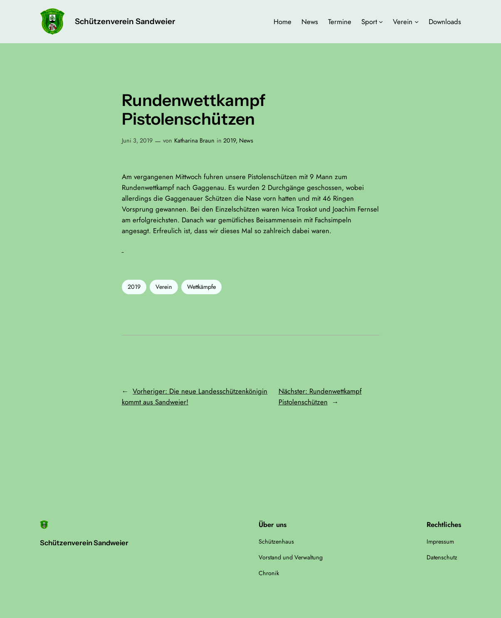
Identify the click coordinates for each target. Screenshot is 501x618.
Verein (163, 287)
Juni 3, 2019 (137, 140)
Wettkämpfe (201, 287)
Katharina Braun (194, 140)
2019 (229, 140)
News (246, 140)
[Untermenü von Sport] (381, 22)
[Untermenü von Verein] (417, 22)
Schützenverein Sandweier (125, 21)
